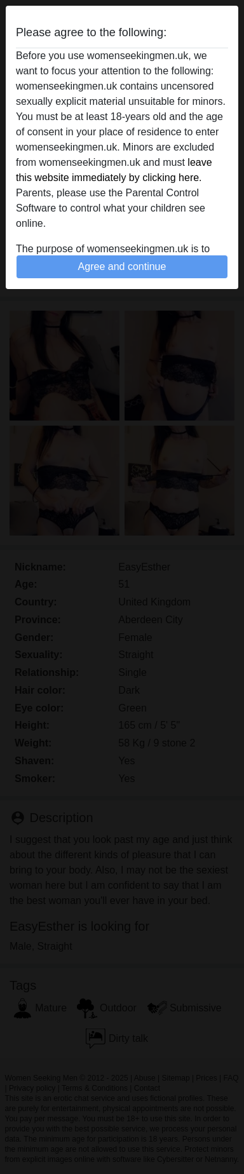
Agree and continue (122, 266)
